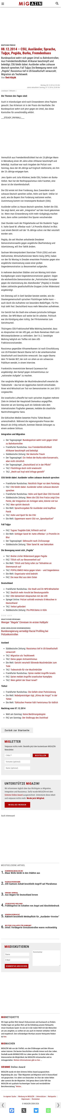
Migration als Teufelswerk (22, 655)
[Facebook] (19, 1111)
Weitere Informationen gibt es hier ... (28, 1060)
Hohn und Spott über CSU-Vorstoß (43, 494)
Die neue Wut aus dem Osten (23, 577)
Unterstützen (41, 1096)
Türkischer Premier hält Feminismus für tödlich (36, 702)
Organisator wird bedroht (26, 573)
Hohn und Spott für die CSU (23, 515)
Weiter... (19, 1086)
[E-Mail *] (17, 755)
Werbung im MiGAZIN (26, 1096)
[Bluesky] (44, 1111)
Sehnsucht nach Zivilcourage (36, 540)
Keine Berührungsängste (34, 714)
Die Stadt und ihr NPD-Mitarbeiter (43, 589)
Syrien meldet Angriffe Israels (41, 673)
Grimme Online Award (14, 795)
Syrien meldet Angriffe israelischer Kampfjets (31, 676)
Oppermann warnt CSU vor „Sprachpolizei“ (34, 518)
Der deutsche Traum (35, 454)
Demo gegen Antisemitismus (24, 659)
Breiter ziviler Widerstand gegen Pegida (29, 556)
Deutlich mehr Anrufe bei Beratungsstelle (30, 592)
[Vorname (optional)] (17, 761)
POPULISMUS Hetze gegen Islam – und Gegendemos (35, 570)
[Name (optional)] (17, 768)
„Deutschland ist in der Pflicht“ (37, 464)
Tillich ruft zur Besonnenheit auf (25, 559)
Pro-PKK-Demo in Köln (36, 610)
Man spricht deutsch (20, 504)
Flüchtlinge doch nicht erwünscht (26, 468)
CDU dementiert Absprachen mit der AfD (28, 596)
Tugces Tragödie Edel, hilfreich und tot (28, 530)
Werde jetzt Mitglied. (36, 798)
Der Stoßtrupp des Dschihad (35, 717)
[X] (32, 1111)
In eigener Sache (9, 1096)
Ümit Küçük (10, 77)
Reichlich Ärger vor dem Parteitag (43, 483)
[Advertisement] (30, 24)
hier (4, 1036)
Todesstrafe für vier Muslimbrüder (26, 669)
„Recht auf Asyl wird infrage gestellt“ (28, 471)
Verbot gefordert (18, 606)
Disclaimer (36, 1099)
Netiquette (52, 1096)
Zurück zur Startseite (17, 730)
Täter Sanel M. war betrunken (39, 544)
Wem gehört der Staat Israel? (24, 680)
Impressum (25, 1099)
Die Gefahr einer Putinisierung (42, 691)
